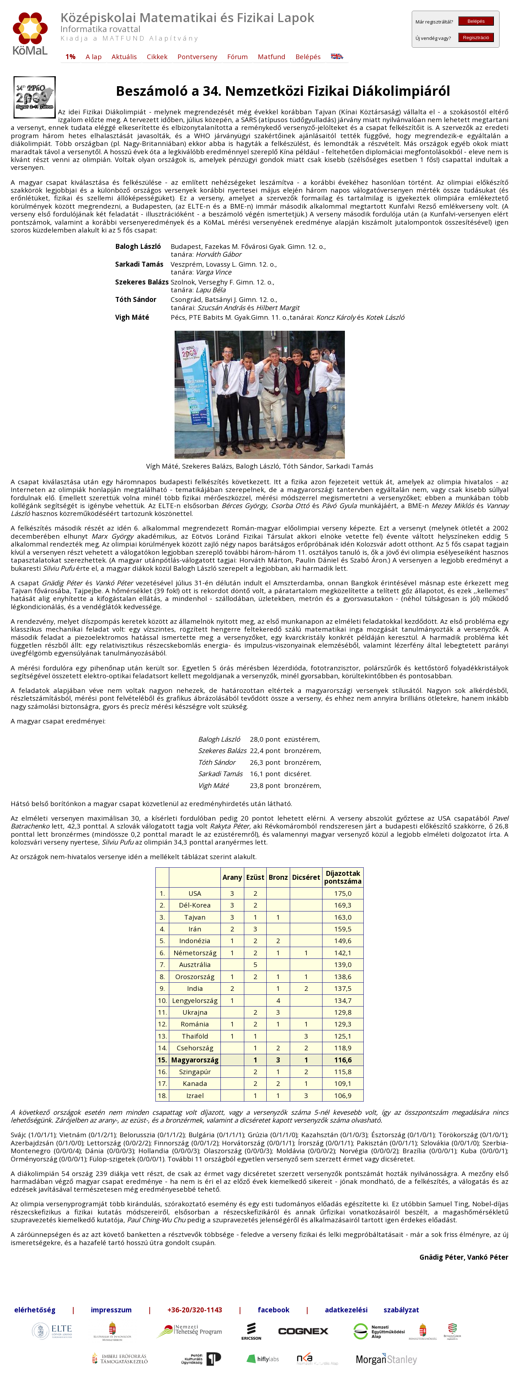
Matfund (272, 56)
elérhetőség (34, 1309)
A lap (94, 56)
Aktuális (124, 56)
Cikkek (157, 56)
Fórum (237, 56)
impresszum (111, 1309)
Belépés (476, 21)
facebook (273, 1309)
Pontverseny (197, 56)
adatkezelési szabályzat (372, 1309)
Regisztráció (476, 37)
